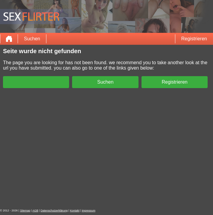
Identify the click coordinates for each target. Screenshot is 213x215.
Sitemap (25, 210)
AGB (35, 210)
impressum (88, 210)
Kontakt (75, 210)
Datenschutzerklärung (54, 210)
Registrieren (194, 38)
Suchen (32, 38)
